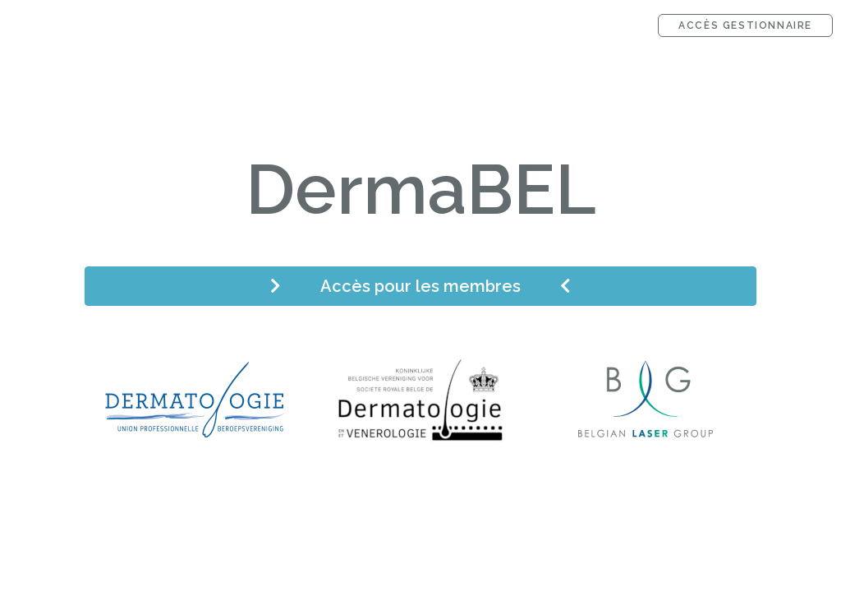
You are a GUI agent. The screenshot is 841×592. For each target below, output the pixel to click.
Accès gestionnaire (745, 25)
